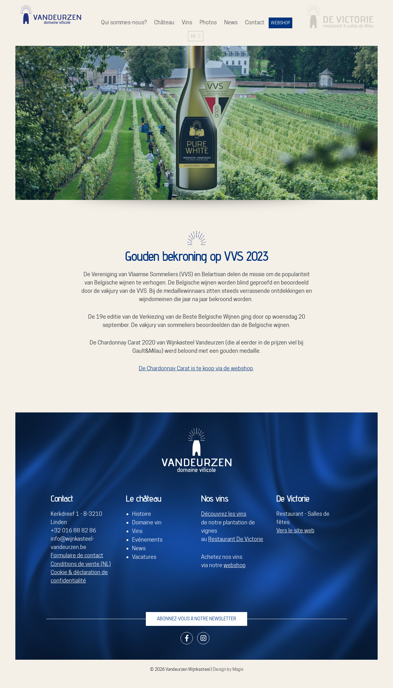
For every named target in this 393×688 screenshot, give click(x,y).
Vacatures (144, 555)
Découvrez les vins (223, 514)
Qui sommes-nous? (124, 22)
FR (193, 36)
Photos (208, 22)
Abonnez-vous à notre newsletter (196, 618)
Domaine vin (146, 522)
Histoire (141, 514)
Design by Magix (228, 668)
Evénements (147, 539)
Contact (254, 22)
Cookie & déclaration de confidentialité (79, 576)
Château (164, 22)
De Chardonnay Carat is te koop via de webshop (196, 368)
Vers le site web (295, 530)
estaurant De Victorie (237, 539)
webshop (235, 565)
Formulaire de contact (77, 555)
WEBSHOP (280, 22)
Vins (187, 22)
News (231, 22)
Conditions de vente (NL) (81, 564)
